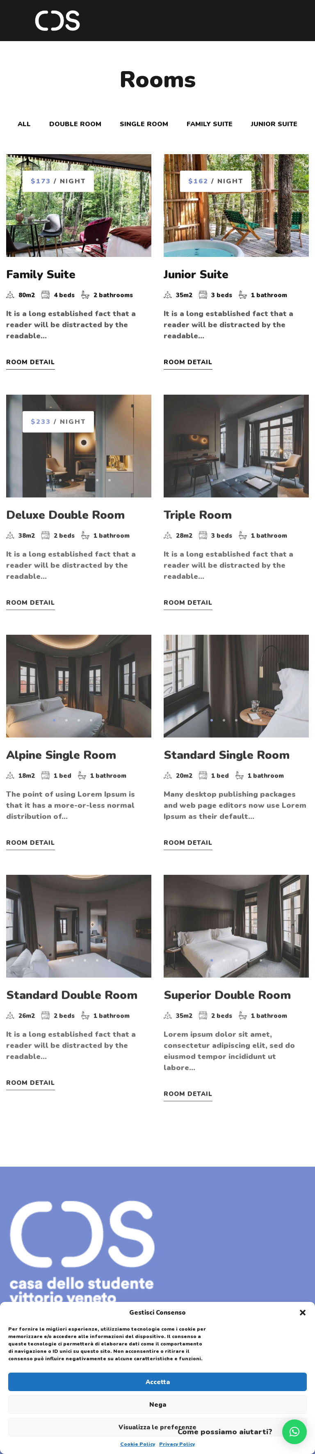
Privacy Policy (177, 1444)
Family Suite (40, 275)
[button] (303, 1312)
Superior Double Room (227, 979)
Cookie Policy (137, 1444)
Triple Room (198, 516)
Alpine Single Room (61, 747)
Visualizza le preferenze (157, 1427)
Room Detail (30, 363)
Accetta (158, 1382)
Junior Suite (196, 275)
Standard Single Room (227, 747)
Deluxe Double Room (65, 516)
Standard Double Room (71, 979)
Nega (157, 1405)
